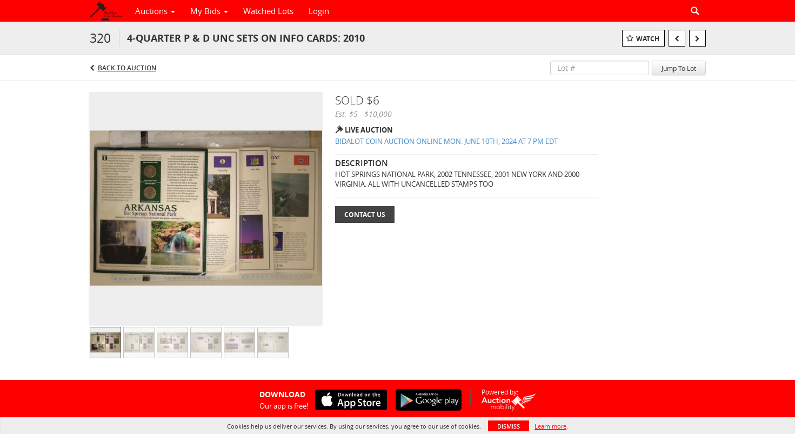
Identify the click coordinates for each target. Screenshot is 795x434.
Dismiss (508, 426)
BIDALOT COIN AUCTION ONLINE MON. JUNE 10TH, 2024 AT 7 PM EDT (446, 141)
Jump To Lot (679, 68)
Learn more (550, 426)
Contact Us (364, 214)
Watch (647, 38)
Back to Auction (127, 68)
